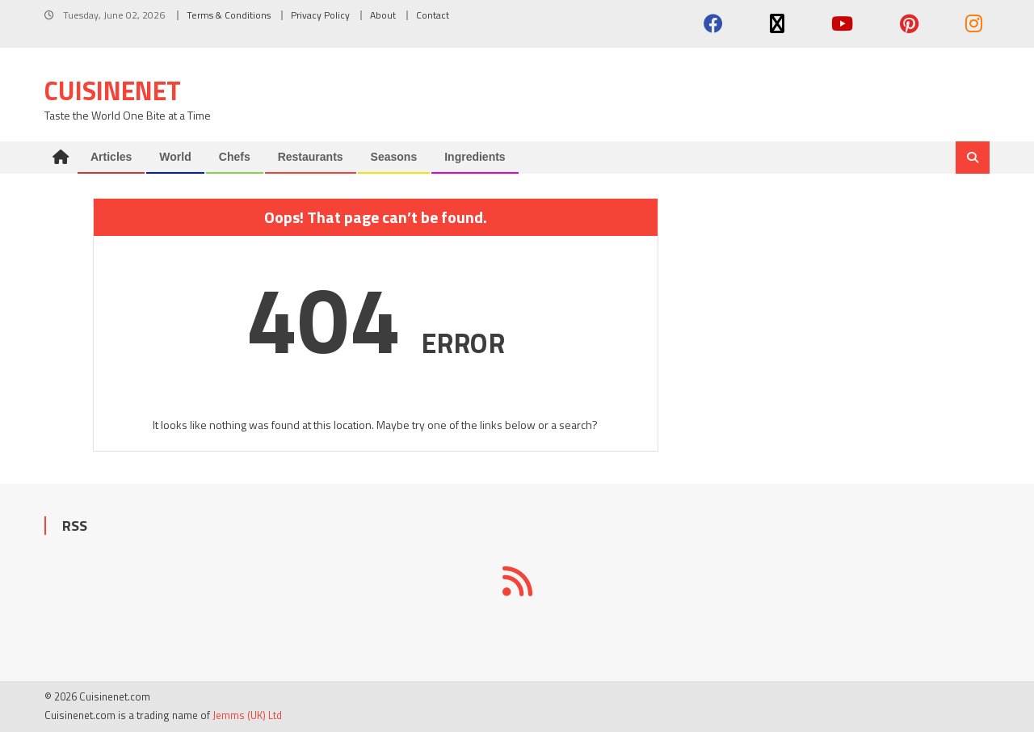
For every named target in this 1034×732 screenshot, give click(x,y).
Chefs (234, 156)
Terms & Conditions (229, 15)
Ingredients (474, 156)
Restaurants (310, 156)
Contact (432, 15)
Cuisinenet (112, 90)
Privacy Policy (320, 15)
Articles (111, 156)
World (175, 156)
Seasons (394, 156)
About (383, 15)
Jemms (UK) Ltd (247, 715)
